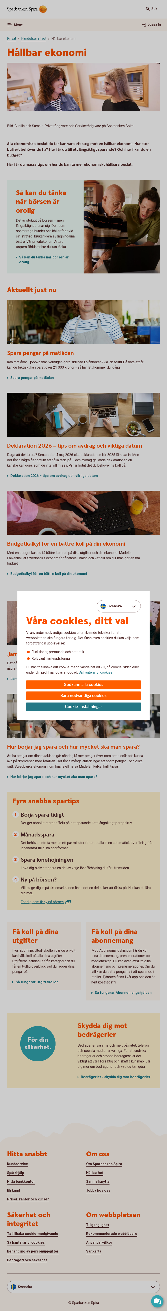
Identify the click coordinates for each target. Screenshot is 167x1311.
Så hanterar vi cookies (96, 672)
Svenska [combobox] (115, 606)
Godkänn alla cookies (83, 685)
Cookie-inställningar (83, 707)
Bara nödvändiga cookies (83, 696)
